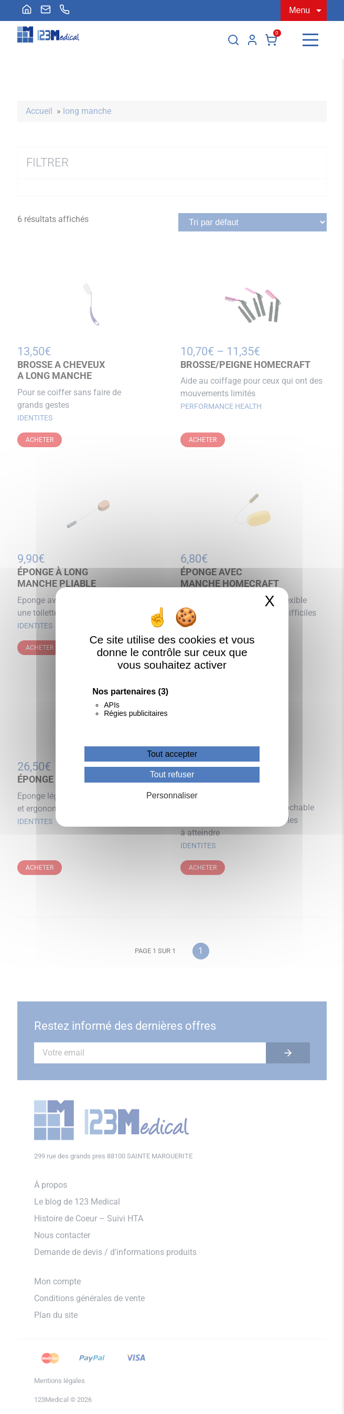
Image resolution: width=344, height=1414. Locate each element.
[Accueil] (26, 9)
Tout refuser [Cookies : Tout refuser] (172, 774)
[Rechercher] (233, 40)
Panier (271, 40)
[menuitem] (26, 9)
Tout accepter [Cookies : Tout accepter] (172, 754)
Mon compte (252, 40)
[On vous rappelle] (64, 9)
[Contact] (45, 9)
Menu (299, 10)
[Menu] (310, 40)
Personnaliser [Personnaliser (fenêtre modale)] (172, 795)
